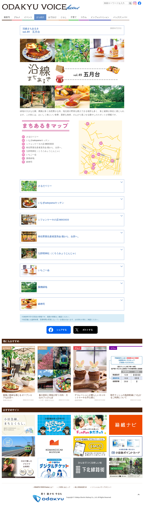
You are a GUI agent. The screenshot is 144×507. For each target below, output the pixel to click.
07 (112, 161)
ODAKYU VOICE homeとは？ (44, 487)
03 (93, 156)
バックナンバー (120, 17)
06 (93, 168)
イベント (28, 17)
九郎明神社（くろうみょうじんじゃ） (43, 151)
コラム (84, 17)
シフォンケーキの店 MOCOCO (40, 144)
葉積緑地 (30, 158)
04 (99, 154)
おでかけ (52, 17)
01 (86, 172)
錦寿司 (29, 162)
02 (87, 124)
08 (94, 165)
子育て (74, 17)
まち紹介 (40, 17)
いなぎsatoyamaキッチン (37, 140)
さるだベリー (32, 137)
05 (101, 143)
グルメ (17, 17)
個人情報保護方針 (81, 487)
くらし (63, 17)
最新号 (7, 17)
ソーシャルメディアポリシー (101, 487)
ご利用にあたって (64, 487)
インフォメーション (100, 17)
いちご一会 (31, 154)
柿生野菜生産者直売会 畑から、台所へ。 (45, 147)
